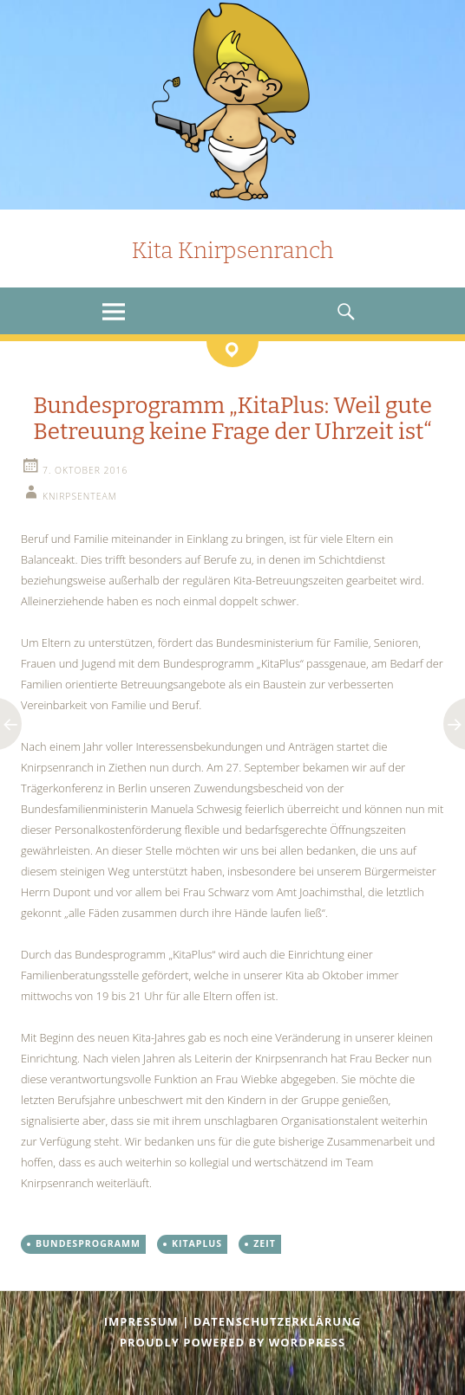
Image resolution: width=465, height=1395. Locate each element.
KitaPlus (197, 1243)
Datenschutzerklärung (277, 1321)
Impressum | (148, 1321)
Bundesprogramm (88, 1243)
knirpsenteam (80, 496)
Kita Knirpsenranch (232, 250)
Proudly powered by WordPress (232, 1342)
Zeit (264, 1243)
